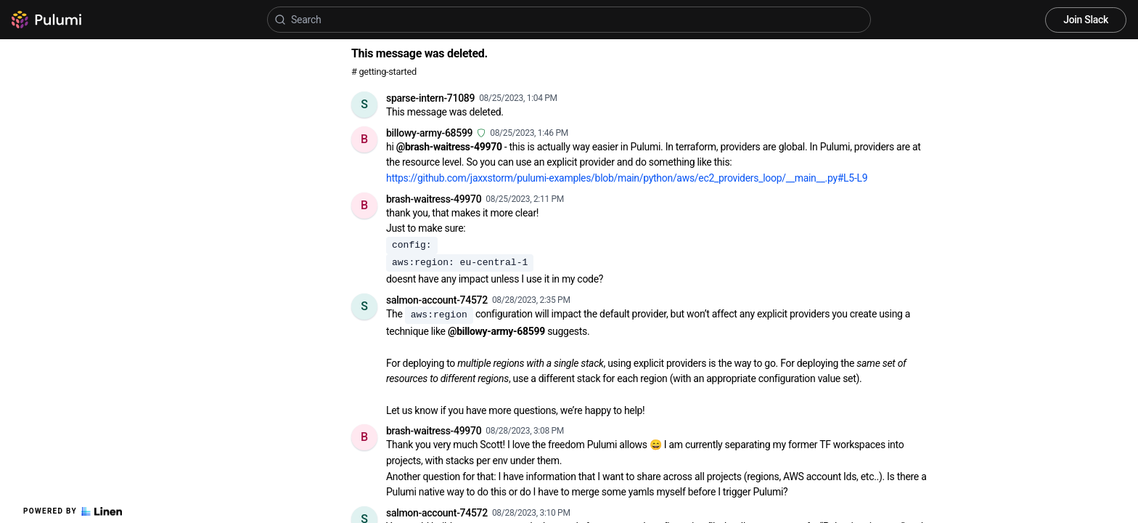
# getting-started (384, 71)
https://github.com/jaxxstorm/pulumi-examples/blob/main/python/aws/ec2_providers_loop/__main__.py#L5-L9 (626, 178)
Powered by (72, 511)
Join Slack (1085, 19)
